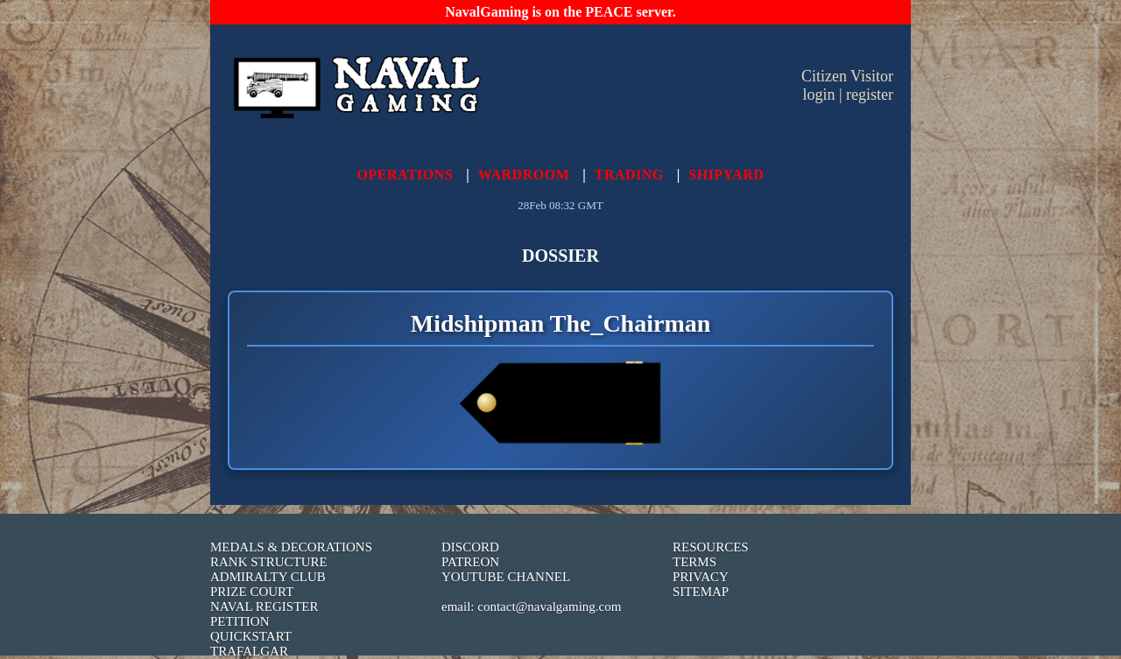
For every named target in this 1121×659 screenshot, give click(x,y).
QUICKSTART (251, 636)
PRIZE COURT (251, 592)
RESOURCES (711, 547)
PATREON (470, 562)
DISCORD (470, 547)
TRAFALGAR (249, 651)
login (818, 94)
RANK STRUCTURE (269, 562)
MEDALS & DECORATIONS (291, 547)
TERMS (694, 562)
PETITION (240, 621)
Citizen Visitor (847, 76)
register (869, 94)
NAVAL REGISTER (264, 606)
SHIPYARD (726, 174)
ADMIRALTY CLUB (268, 577)
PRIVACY (701, 577)
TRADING (629, 174)
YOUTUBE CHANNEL (505, 577)
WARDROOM (523, 174)
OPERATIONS (405, 174)
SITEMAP (701, 592)
